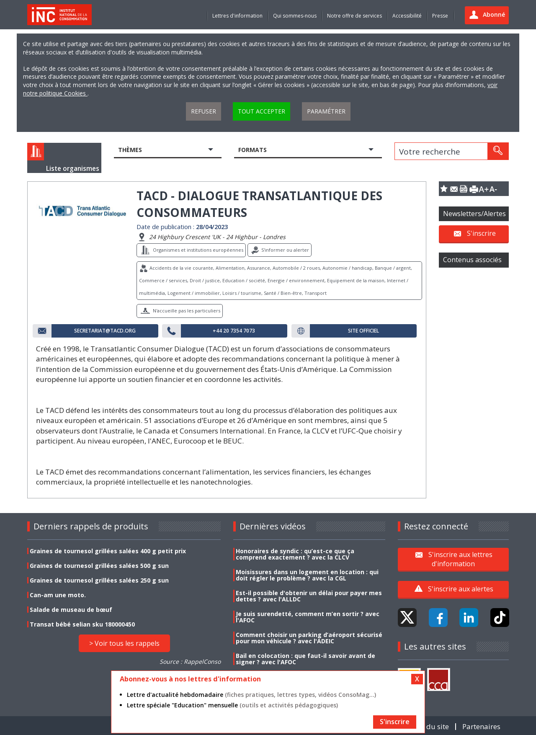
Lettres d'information (237, 15)
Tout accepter (261, 111)
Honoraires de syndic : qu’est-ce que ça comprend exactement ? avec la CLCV (295, 554)
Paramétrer (326, 111)
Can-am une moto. (58, 595)
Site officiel (363, 330)
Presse (440, 15)
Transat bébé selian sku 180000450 (82, 624)
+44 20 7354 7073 (234, 330)
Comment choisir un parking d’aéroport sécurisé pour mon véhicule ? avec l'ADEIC (309, 638)
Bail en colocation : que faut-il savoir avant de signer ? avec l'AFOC (305, 659)
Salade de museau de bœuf (71, 610)
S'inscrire (481, 233)
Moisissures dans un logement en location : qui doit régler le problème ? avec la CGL (307, 575)
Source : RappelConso (190, 661)
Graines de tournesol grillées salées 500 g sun (99, 566)
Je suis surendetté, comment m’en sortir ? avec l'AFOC (307, 617)
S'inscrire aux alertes (460, 588)
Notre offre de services (354, 15)
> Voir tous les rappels (124, 643)
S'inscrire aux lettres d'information (460, 558)
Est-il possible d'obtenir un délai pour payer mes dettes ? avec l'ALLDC (309, 596)
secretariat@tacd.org (105, 330)
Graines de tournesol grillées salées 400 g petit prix (108, 551)
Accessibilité (407, 15)
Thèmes (130, 150)
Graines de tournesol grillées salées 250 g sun (99, 580)
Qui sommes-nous (295, 15)
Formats (252, 150)
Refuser (203, 111)
